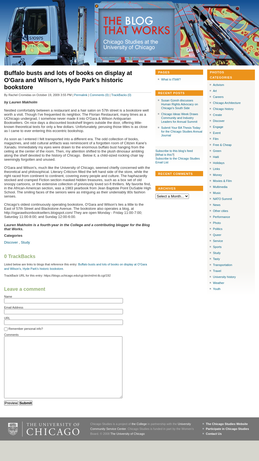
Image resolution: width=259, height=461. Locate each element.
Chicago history (223, 108)
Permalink (81, 95)
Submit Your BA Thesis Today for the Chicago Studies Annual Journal (181, 131)
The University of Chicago (127, 446)
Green (217, 150)
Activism (218, 84)
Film (216, 138)
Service (218, 241)
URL (7, 318)
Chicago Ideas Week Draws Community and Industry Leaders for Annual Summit (179, 117)
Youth (217, 289)
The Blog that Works (136, 25)
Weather (218, 283)
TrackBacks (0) (121, 95)
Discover (11, 242)
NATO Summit (222, 198)
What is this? (164, 154)
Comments (11, 334)
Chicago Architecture (227, 102)
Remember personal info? (23, 329)
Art (215, 90)
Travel (217, 271)
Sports (217, 247)
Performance (221, 216)
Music (217, 192)
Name (8, 296)
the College (139, 436)
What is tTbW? (171, 79)
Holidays (218, 162)
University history (224, 277)
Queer (217, 235)
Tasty (216, 259)
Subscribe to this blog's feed (174, 150)
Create (217, 114)
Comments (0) (99, 95)
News (217, 204)
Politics (217, 228)
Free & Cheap (222, 144)
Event (217, 132)
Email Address (13, 307)
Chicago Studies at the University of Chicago (133, 45)
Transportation (222, 265)
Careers (218, 96)
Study (25, 242)
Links (216, 168)
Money (217, 174)
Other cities (220, 210)
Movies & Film (222, 180)
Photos (217, 72)
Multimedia (220, 186)
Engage (218, 126)
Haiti (216, 156)
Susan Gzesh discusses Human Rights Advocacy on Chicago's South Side (179, 104)
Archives (167, 188)
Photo (217, 222)
